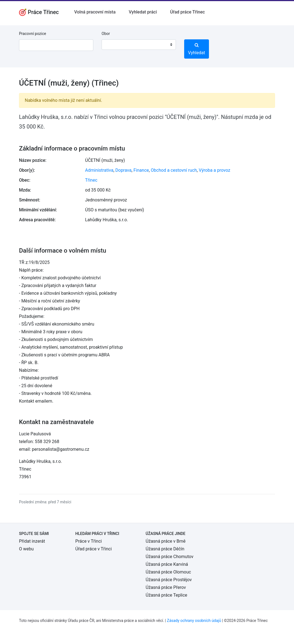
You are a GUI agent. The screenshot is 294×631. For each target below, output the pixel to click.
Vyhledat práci (143, 12)
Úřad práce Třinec (187, 12)
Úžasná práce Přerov (166, 587)
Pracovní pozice (32, 33)
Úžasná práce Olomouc (168, 572)
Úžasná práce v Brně (166, 541)
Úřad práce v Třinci (93, 548)
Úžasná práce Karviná (167, 564)
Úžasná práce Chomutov (169, 556)
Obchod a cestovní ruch (174, 170)
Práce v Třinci (88, 541)
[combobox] (139, 44)
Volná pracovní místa (95, 12)
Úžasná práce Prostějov (169, 579)
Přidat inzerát (32, 541)
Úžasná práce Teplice (166, 595)
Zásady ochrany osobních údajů (194, 620)
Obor (106, 33)
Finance (141, 170)
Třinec (91, 180)
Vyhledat (196, 49)
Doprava (123, 170)
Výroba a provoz (214, 170)
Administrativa (99, 170)
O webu (26, 548)
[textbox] (113, 44)
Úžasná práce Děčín (165, 548)
